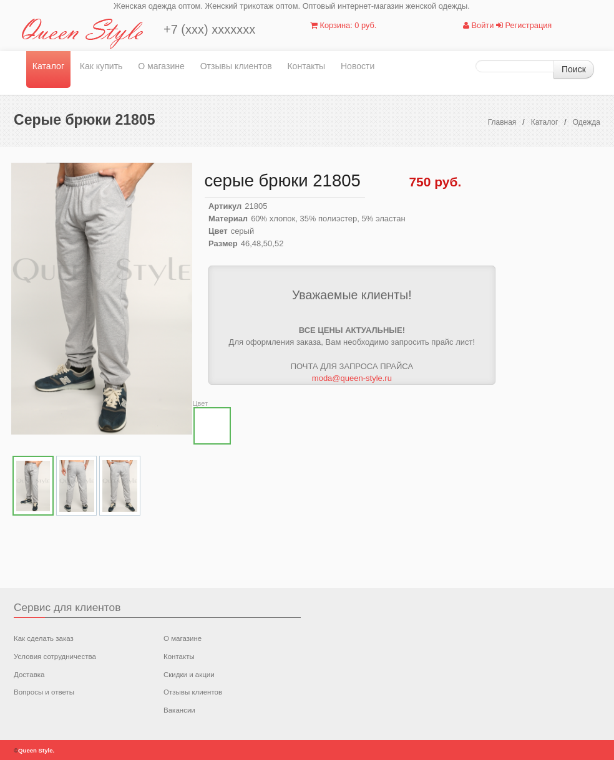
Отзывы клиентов (236, 66)
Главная (502, 122)
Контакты (306, 66)
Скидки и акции (189, 674)
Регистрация (524, 25)
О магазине (161, 66)
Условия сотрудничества (55, 656)
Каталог (48, 66)
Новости (358, 66)
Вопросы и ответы (44, 692)
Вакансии (179, 710)
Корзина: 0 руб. (343, 25)
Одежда (586, 122)
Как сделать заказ (44, 638)
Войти (478, 25)
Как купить (101, 66)
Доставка (29, 674)
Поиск (574, 69)
